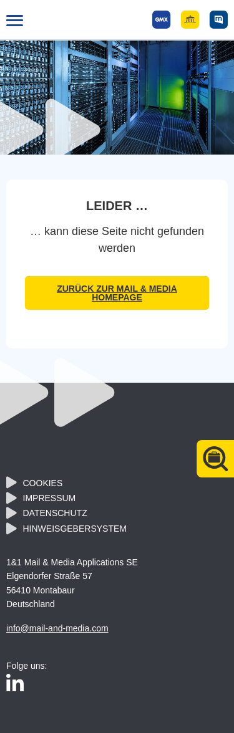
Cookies (43, 483)
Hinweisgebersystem (75, 529)
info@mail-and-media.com (57, 628)
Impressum (49, 498)
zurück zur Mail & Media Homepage (117, 293)
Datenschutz (55, 513)
